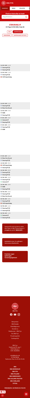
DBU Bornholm (15, 369)
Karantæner (7, 35)
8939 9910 (19, 230)
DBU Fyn (15, 371)
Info (9, 31)
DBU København (15, 376)
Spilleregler (8, 256)
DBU (15, 366)
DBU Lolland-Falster (15, 378)
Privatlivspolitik (15, 336)
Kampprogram (18, 31)
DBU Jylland (15, 374)
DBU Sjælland (15, 381)
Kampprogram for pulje (20, 35)
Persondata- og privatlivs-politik (15, 388)
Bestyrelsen (15, 321)
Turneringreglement (11, 257)
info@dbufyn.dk (15, 355)
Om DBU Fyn (15, 333)
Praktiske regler (9, 254)
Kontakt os (15, 329)
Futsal (15, 383)
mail (7, 230)
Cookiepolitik (15, 338)
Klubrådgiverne (15, 326)
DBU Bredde (15, 324)
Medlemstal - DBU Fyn (15, 331)
